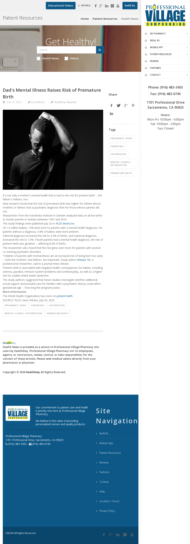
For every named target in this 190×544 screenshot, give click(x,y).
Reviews (104, 462)
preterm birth (65, 296)
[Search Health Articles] (66, 50)
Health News (48, 58)
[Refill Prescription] (129, 5)
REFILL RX (152, 41)
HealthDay (33, 372)
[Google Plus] (111, 534)
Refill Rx (103, 433)
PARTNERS (152, 68)
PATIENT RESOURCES (157, 54)
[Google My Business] (101, 6)
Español (84, 5)
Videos (72, 58)
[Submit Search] (100, 50)
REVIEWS (151, 61)
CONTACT (152, 75)
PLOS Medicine (64, 223)
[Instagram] (112, 6)
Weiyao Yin (83, 259)
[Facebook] (95, 6)
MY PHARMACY (155, 34)
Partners (104, 472)
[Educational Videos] (61, 5)
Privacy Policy (107, 511)
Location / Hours (109, 501)
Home (85, 18)
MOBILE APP (153, 48)
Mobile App (106, 443)
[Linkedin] (106, 6)
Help (102, 491)
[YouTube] (118, 6)
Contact (104, 482)
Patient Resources (105, 18)
